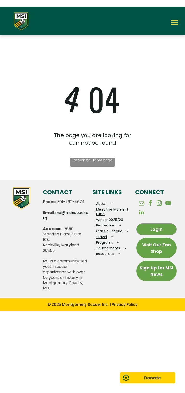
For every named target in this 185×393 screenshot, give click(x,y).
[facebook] (150, 203)
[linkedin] (141, 213)
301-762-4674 (71, 202)
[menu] (174, 22)
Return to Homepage (92, 160)
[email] (141, 203)
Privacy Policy (124, 304)
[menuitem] (114, 204)
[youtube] (168, 203)
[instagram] (159, 203)
